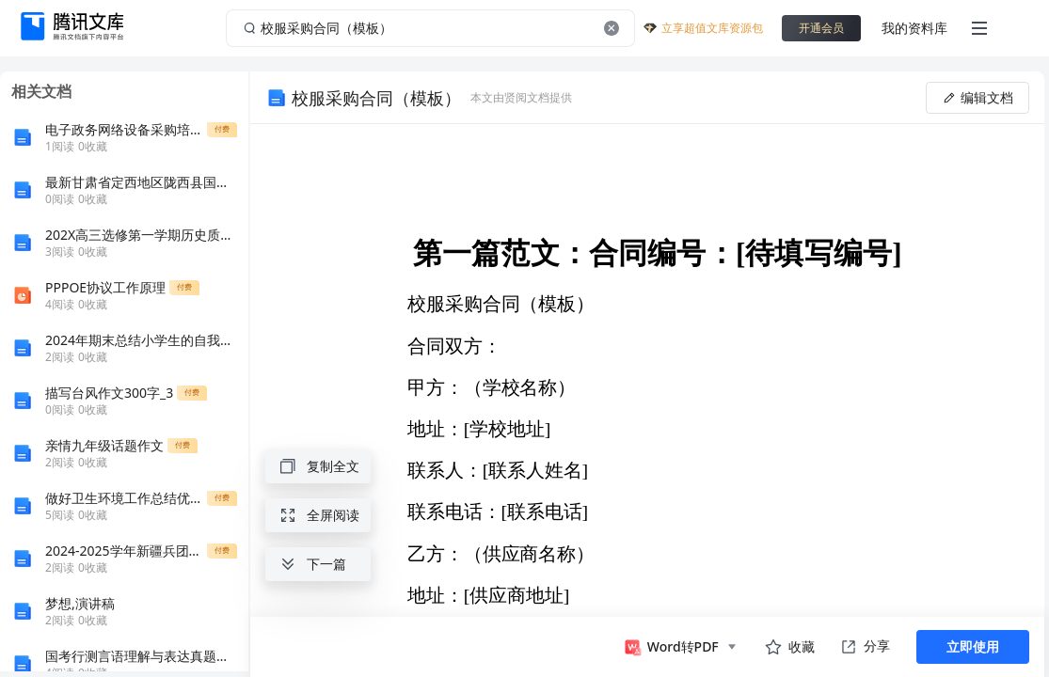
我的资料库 (914, 28)
